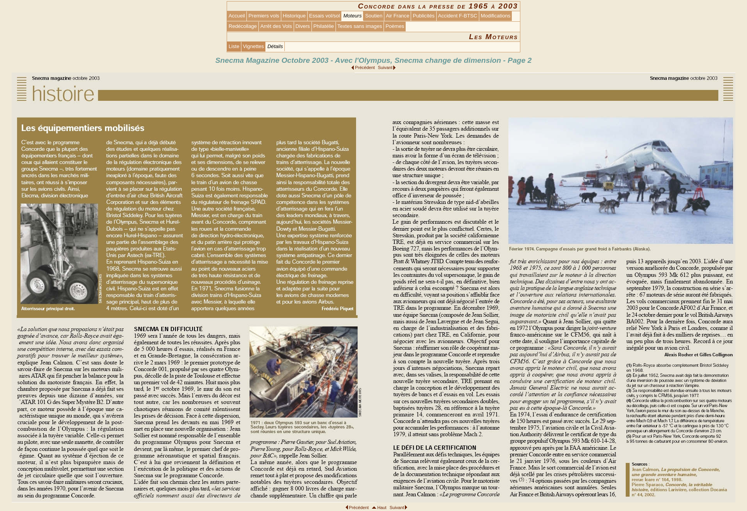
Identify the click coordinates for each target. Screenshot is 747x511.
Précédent (365, 67)
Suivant (385, 67)
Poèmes (395, 26)
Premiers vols (263, 16)
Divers (303, 26)
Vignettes (253, 46)
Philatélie (323, 26)
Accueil (237, 16)
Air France (397, 16)
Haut (382, 507)
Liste (234, 46)
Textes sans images (359, 26)
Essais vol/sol (324, 16)
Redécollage (243, 26)
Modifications (496, 16)
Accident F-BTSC (457, 16)
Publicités (423, 16)
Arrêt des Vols (276, 26)
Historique (294, 16)
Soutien (373, 16)
